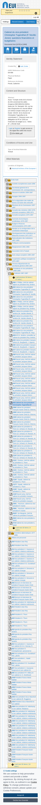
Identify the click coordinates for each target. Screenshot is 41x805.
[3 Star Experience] (25, 10)
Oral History (31, 22)
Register (17, 128)
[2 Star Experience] (22, 10)
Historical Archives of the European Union (24, 168)
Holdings (6, 22)
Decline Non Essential (20, 800)
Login (35, 17)
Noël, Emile (23, 66)
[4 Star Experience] (27, 10)
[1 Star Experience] (20, 10)
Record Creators (17, 22)
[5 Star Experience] (29, 10)
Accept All (20, 795)
